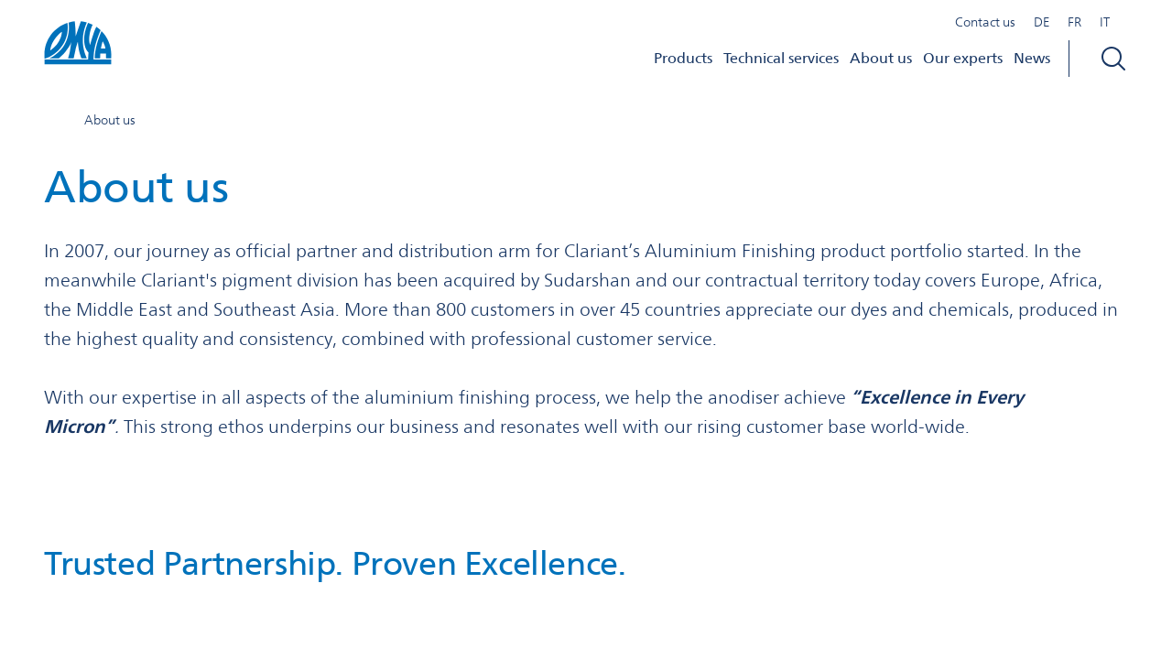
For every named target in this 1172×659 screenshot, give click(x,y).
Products (683, 58)
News (1032, 58)
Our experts (963, 58)
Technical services (781, 58)
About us (881, 58)
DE (1041, 22)
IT (1105, 22)
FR (1074, 22)
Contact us (985, 22)
